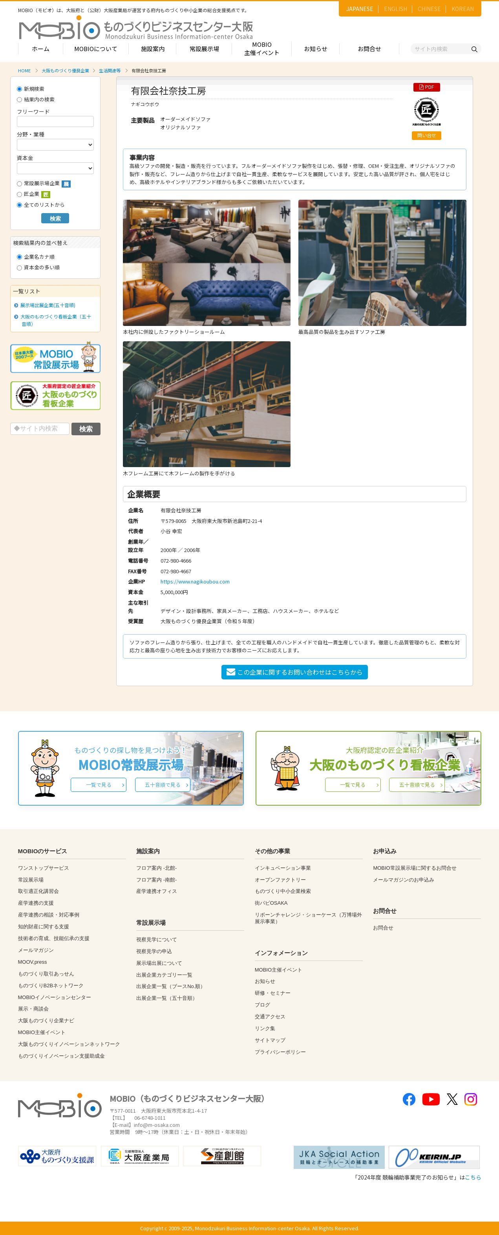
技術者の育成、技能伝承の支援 (54, 938)
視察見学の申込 (154, 951)
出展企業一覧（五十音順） (166, 998)
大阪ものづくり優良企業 (65, 70)
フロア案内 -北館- (156, 868)
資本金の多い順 (38, 267)
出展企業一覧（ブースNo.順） (170, 986)
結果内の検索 (36, 99)
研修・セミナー (273, 993)
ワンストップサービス (43, 868)
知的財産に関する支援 (43, 926)
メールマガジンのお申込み (403, 880)
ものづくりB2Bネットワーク (51, 985)
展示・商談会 (33, 1009)
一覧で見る (98, 784)
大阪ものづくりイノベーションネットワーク (69, 1044)
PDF (426, 86)
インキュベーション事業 (283, 868)
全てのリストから (41, 204)
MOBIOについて (95, 48)
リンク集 (265, 1028)
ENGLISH (395, 9)
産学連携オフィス (156, 891)
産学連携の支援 (36, 903)
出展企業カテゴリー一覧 (164, 975)
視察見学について (156, 939)
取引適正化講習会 (38, 891)
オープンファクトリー (280, 880)
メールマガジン (36, 950)
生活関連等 (110, 70)
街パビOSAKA (271, 903)
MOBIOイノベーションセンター (54, 997)
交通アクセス (270, 1017)
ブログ (262, 1005)
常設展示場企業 (44, 183)
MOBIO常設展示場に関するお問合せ (414, 868)
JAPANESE (359, 9)
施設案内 (153, 48)
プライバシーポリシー (280, 1052)
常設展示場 (204, 48)
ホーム (40, 48)
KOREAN (462, 9)
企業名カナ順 (36, 256)
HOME (24, 70)
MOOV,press (32, 962)
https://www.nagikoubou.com (195, 581)
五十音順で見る (163, 784)
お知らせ (315, 48)
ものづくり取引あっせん (46, 974)
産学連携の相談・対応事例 (48, 915)
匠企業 (33, 194)
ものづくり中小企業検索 (283, 891)
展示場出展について (159, 963)
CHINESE (429, 9)
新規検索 (30, 88)
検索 (55, 218)
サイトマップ (270, 1040)
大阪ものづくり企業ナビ (46, 1020)
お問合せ (369, 48)
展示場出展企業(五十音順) (46, 305)
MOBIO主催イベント (262, 48)
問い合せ (426, 135)
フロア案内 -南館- (156, 880)
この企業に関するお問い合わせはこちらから (295, 672)
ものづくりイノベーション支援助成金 (61, 1056)
